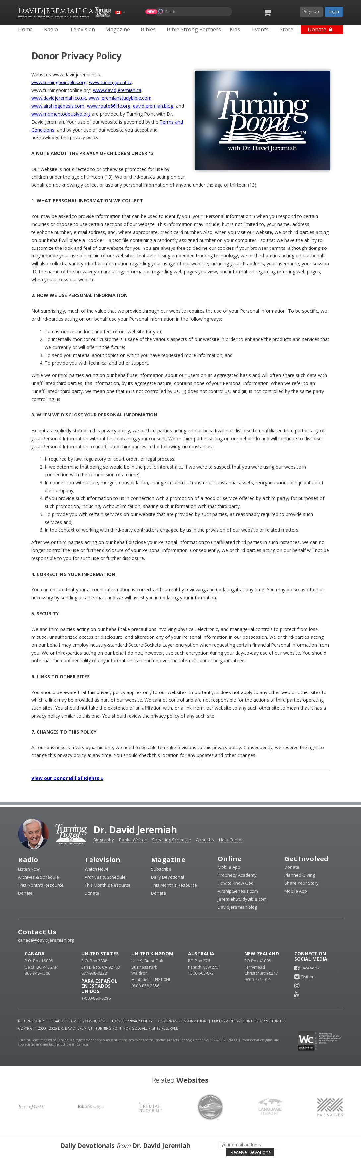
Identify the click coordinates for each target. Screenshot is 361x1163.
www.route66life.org (108, 106)
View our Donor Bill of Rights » (67, 778)
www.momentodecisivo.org (60, 114)
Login (334, 11)
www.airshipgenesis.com (57, 106)
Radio (28, 859)
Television (102, 859)
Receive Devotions (250, 1152)
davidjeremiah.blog (153, 106)
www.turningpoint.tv (110, 82)
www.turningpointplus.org (58, 82)
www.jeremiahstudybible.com (120, 98)
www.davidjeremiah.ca (117, 90)
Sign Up (311, 11)
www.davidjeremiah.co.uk (58, 98)
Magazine (168, 859)
